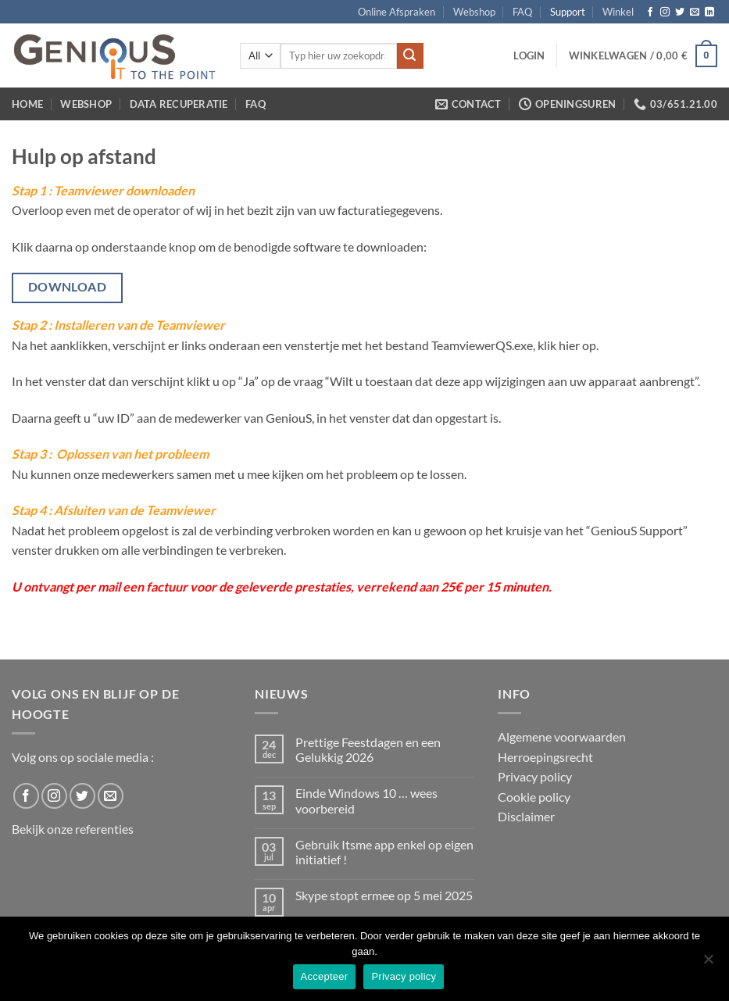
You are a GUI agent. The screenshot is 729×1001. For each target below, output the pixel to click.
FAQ (522, 11)
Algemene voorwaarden (562, 736)
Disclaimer (526, 816)
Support (567, 11)
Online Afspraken (396, 11)
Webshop (474, 11)
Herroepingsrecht (545, 756)
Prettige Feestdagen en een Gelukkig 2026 (368, 749)
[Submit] (410, 56)
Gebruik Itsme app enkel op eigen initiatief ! (384, 852)
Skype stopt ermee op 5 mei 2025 (384, 895)
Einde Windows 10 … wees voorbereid (366, 800)
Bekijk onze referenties (73, 828)
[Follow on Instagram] (665, 12)
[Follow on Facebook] (650, 12)
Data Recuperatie (179, 104)
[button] (529, 55)
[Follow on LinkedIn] (709, 12)
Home (27, 104)
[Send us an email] (694, 12)
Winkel (618, 11)
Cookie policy (534, 796)
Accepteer (324, 976)
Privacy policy (535, 776)
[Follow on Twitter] (679, 12)
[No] (708, 963)
